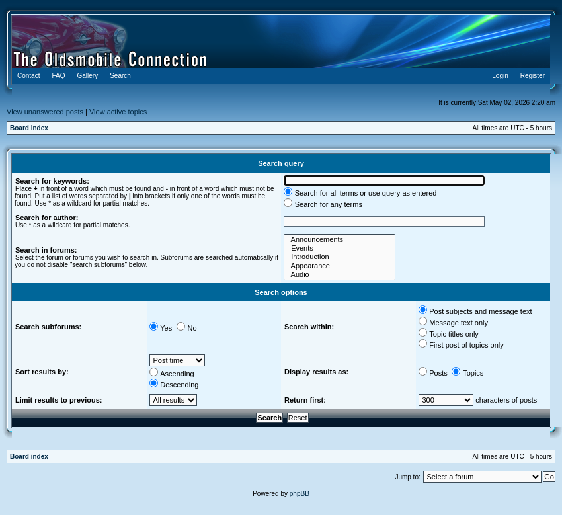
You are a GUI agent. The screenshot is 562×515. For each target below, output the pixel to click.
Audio (339, 274)
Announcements (339, 239)
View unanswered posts (45, 112)
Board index (29, 128)
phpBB (299, 493)
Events (339, 248)
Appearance (339, 266)
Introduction (339, 257)
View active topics (118, 112)
